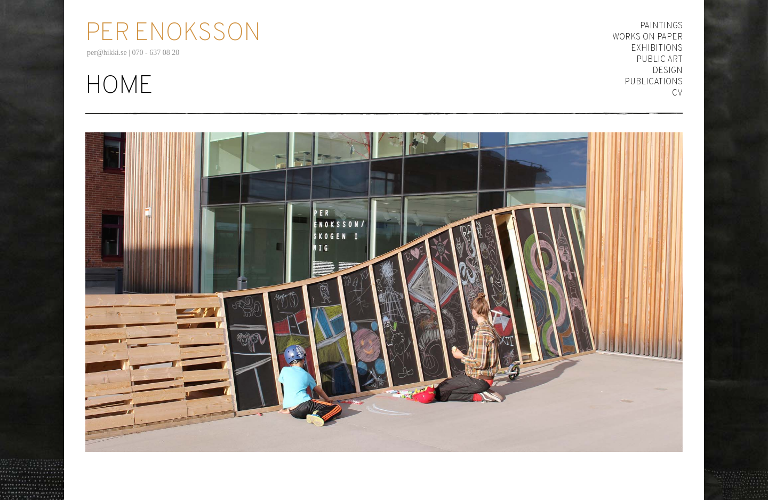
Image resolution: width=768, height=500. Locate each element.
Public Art (659, 59)
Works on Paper (647, 37)
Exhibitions (657, 48)
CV (677, 93)
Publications (654, 82)
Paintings (661, 26)
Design (667, 71)
